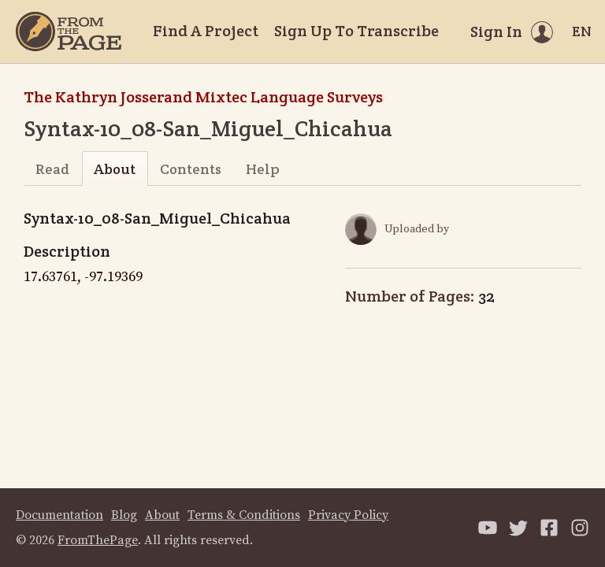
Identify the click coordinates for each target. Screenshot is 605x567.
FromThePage (98, 540)
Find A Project (205, 30)
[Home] (68, 31)
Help (263, 169)
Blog (124, 515)
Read (52, 169)
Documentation (59, 515)
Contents (190, 169)
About (114, 169)
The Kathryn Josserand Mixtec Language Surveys (203, 97)
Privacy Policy (348, 515)
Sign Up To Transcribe (356, 30)
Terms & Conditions (243, 515)
